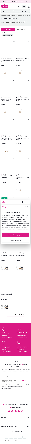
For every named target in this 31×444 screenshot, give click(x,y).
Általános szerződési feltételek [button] (10, 426)
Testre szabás (16, 240)
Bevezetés (3, 15)
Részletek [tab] (15, 207)
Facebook (9, 411)
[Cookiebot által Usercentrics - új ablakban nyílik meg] (22, 202)
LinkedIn (22, 411)
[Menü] (28, 6)
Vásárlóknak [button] (4, 422)
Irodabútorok (10, 15)
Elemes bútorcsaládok (19, 15)
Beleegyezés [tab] (5, 207)
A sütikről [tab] (25, 207)
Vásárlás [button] (3, 417)
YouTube (16, 411)
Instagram (12, 411)
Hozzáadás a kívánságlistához (14, 42)
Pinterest (19, 411)
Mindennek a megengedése (15, 235)
